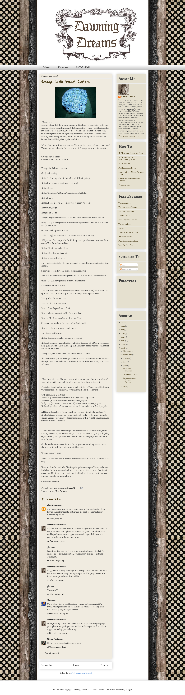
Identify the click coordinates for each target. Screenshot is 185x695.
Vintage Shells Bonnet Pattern (65, 82)
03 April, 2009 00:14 (55, 518)
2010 (123, 341)
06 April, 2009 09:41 (56, 541)
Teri (49, 600)
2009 (123, 344)
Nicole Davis (53, 639)
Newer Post (47, 665)
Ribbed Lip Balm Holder (128, 232)
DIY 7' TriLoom (124, 164)
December (127, 351)
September (127, 355)
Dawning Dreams (54, 524)
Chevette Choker (130, 374)
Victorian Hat (124, 185)
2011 (123, 337)
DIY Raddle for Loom (127, 168)
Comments (125, 269)
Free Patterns (61, 491)
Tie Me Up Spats (124, 224)
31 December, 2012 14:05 (57, 633)
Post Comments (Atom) (81, 673)
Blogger (128, 689)
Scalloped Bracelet (126, 211)
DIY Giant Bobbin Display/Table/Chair (126, 158)
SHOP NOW (83, 67)
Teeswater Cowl (124, 203)
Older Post (105, 665)
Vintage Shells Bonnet (128, 207)
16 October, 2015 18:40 (56, 647)
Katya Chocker (124, 215)
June (125, 366)
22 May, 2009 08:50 (55, 580)
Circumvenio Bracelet (127, 220)
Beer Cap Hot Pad (125, 245)
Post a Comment (52, 653)
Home (46, 67)
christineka (52, 505)
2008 (123, 348)
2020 (123, 322)
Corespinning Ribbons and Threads (129, 180)
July (125, 362)
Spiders (121, 228)
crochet (51, 491)
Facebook (63, 67)
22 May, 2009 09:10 (55, 594)
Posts (123, 265)
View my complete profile (128, 136)
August (126, 358)
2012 (123, 333)
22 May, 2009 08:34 (55, 560)
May (125, 387)
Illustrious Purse (125, 237)
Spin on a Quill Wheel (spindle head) (131, 173)
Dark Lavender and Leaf (128, 241)
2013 (123, 330)
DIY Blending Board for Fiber (130, 153)
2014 (123, 326)
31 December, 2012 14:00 (57, 613)
